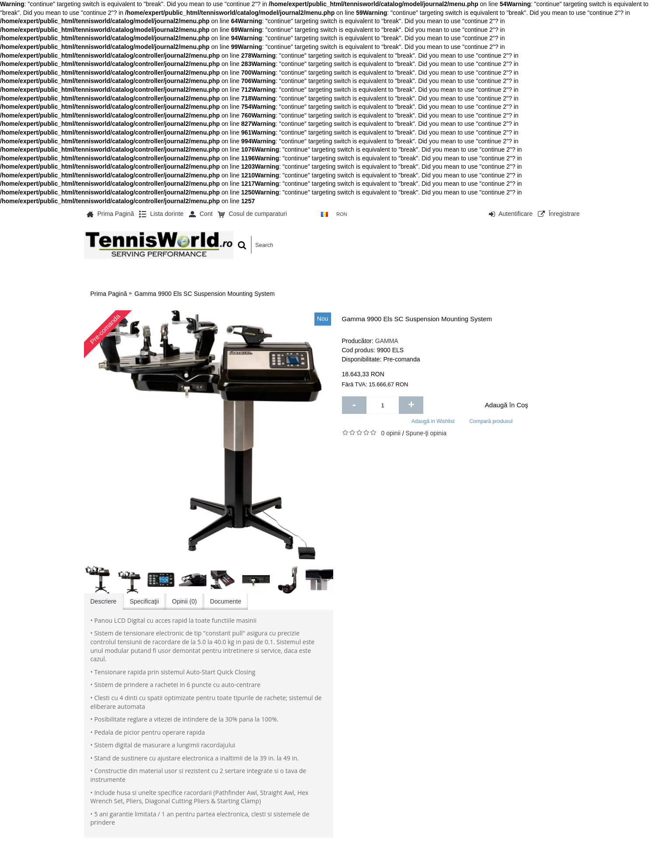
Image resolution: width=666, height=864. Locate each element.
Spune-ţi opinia (426, 433)
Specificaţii (144, 601)
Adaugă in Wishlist (433, 421)
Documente (225, 601)
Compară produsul (491, 421)
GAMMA (386, 340)
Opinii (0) (184, 601)
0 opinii (391, 433)
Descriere (104, 601)
